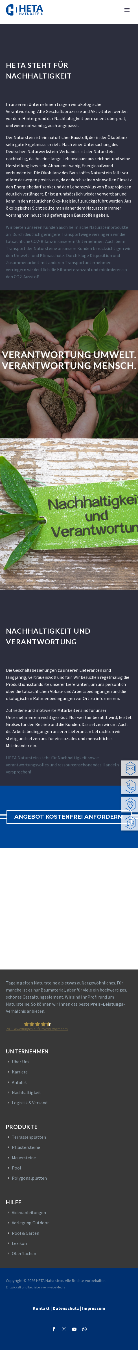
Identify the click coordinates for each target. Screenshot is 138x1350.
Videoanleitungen (29, 1212)
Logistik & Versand (29, 1102)
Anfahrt (19, 1082)
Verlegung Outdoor (30, 1222)
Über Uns (20, 1061)
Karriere (20, 1072)
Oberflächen (24, 1253)
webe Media (56, 1287)
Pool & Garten (25, 1233)
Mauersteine (24, 1157)
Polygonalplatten (29, 1178)
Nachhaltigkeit (26, 1092)
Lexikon (19, 1243)
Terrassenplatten (29, 1137)
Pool (16, 1168)
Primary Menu (127, 10)
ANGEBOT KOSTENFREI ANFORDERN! (69, 817)
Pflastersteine (26, 1147)
